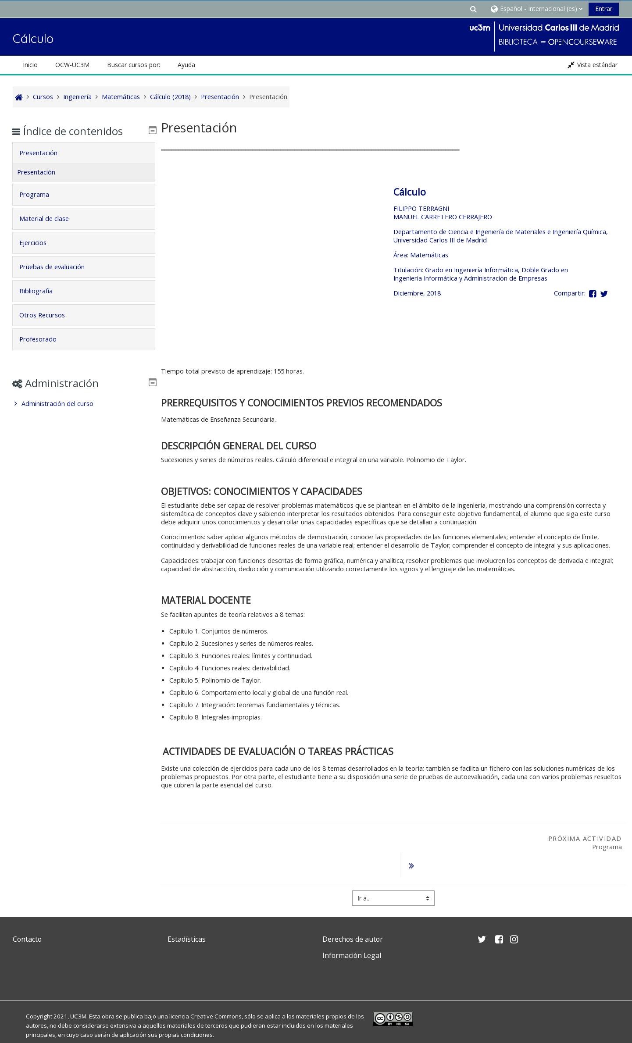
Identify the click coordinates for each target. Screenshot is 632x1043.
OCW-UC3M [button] (72, 65)
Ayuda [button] (186, 65)
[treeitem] (83, 404)
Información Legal (351, 933)
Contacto (27, 917)
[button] (473, 8)
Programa (40, 194)
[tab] (84, 153)
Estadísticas (187, 917)
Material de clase (50, 218)
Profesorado (44, 339)
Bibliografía (42, 291)
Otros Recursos (48, 315)
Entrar (603, 8)
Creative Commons (216, 994)
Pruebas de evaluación (58, 267)
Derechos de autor (352, 917)
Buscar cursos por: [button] (133, 65)
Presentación (44, 153)
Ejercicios (39, 243)
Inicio (30, 65)
